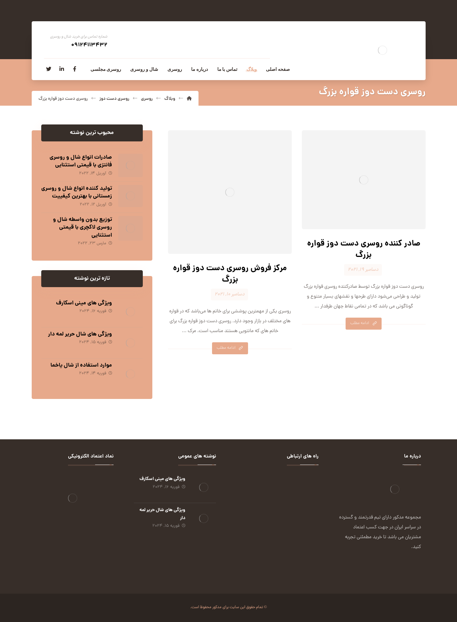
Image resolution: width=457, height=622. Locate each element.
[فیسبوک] (75, 69)
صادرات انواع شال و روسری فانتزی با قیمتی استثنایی (81, 161)
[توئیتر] (49, 69)
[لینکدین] (62, 69)
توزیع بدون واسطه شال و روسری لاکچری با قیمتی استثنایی (82, 227)
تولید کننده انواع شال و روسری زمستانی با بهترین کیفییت (76, 192)
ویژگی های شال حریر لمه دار (80, 334)
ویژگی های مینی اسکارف (84, 303)
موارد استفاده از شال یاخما (81, 365)
